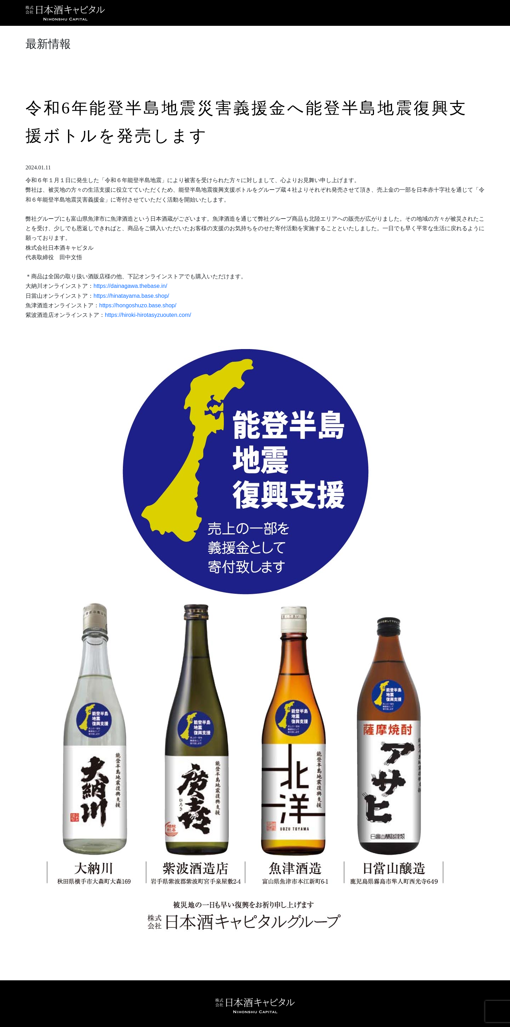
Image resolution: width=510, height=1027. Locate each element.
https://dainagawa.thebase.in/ (130, 286)
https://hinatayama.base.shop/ (131, 296)
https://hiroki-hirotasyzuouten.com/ (148, 315)
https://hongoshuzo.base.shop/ (137, 305)
